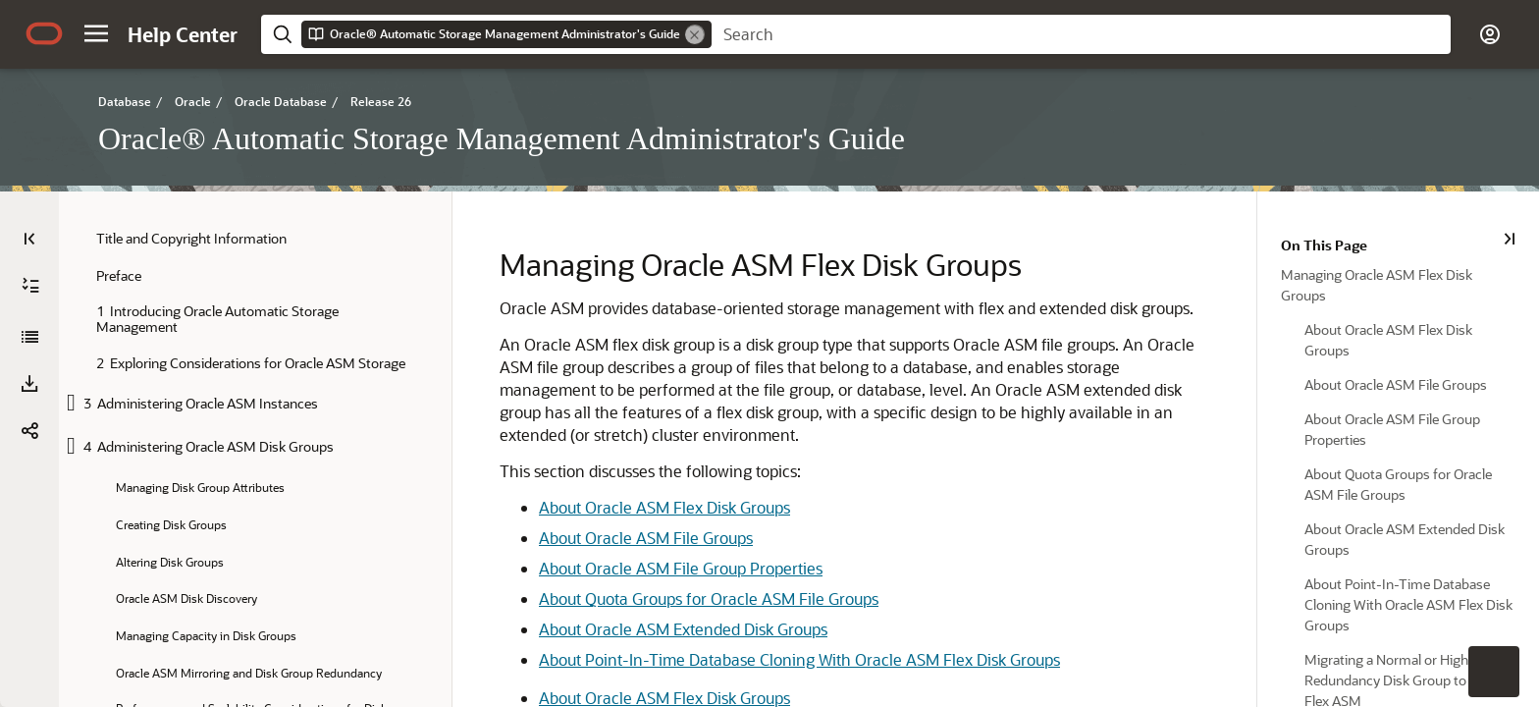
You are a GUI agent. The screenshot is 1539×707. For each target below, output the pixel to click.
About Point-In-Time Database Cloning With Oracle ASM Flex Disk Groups (798, 659)
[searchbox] (1081, 34)
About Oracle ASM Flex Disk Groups (663, 507)
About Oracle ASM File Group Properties (680, 568)
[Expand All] (30, 285)
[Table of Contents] (29, 238)
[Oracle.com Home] (44, 33)
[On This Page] (1510, 238)
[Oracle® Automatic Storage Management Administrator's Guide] (29, 336)
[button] (96, 33)
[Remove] (695, 34)
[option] (1399, 283)
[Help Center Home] (183, 34)
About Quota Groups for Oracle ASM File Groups (707, 598)
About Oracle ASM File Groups (645, 537)
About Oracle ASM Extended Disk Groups (682, 629)
